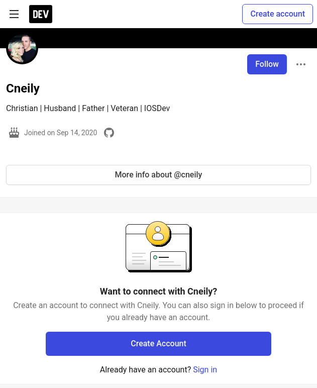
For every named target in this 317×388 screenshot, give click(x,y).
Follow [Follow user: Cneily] (267, 64)
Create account (277, 14)
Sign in (205, 369)
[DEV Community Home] (40, 14)
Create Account (158, 343)
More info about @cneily (158, 174)
